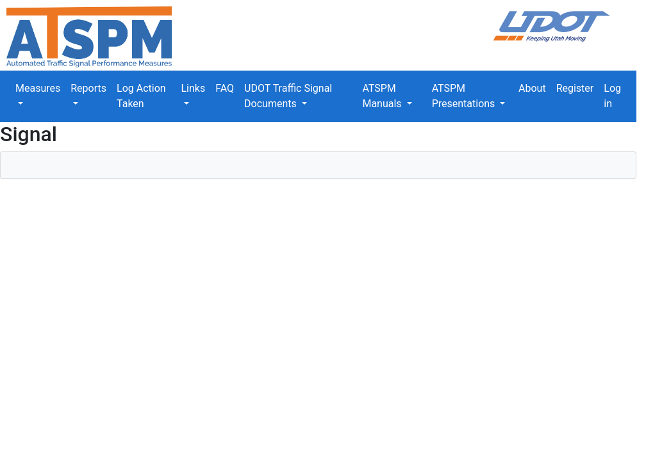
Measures (37, 88)
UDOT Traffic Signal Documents (288, 96)
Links (193, 88)
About (532, 88)
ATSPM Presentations (465, 96)
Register (575, 88)
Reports (88, 88)
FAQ (224, 88)
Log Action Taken (141, 96)
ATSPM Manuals (383, 96)
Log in (612, 96)
